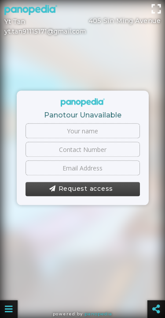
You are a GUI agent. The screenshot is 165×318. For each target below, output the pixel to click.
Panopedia (98, 314)
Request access (81, 189)
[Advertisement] (82, 11)
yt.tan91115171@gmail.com (45, 31)
